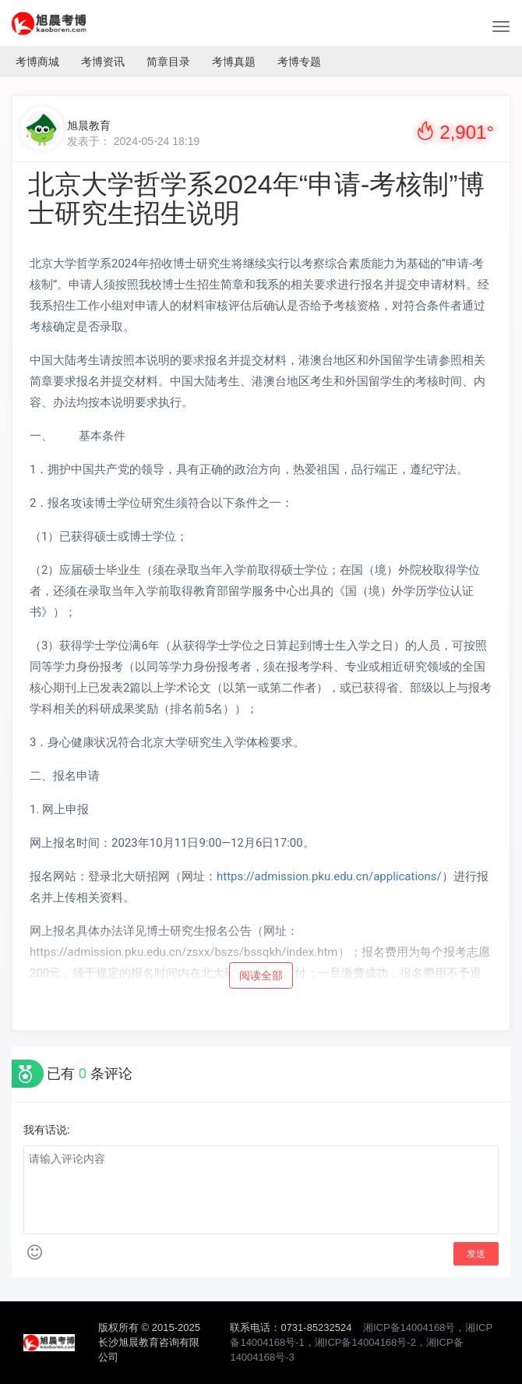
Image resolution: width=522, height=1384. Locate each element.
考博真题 (234, 61)
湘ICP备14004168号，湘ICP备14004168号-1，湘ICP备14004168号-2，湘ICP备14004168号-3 (361, 1342)
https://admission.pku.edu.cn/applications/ (329, 876)
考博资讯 (103, 61)
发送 (476, 1253)
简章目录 (168, 61)
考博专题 (299, 61)
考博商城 (37, 61)
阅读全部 (261, 975)
